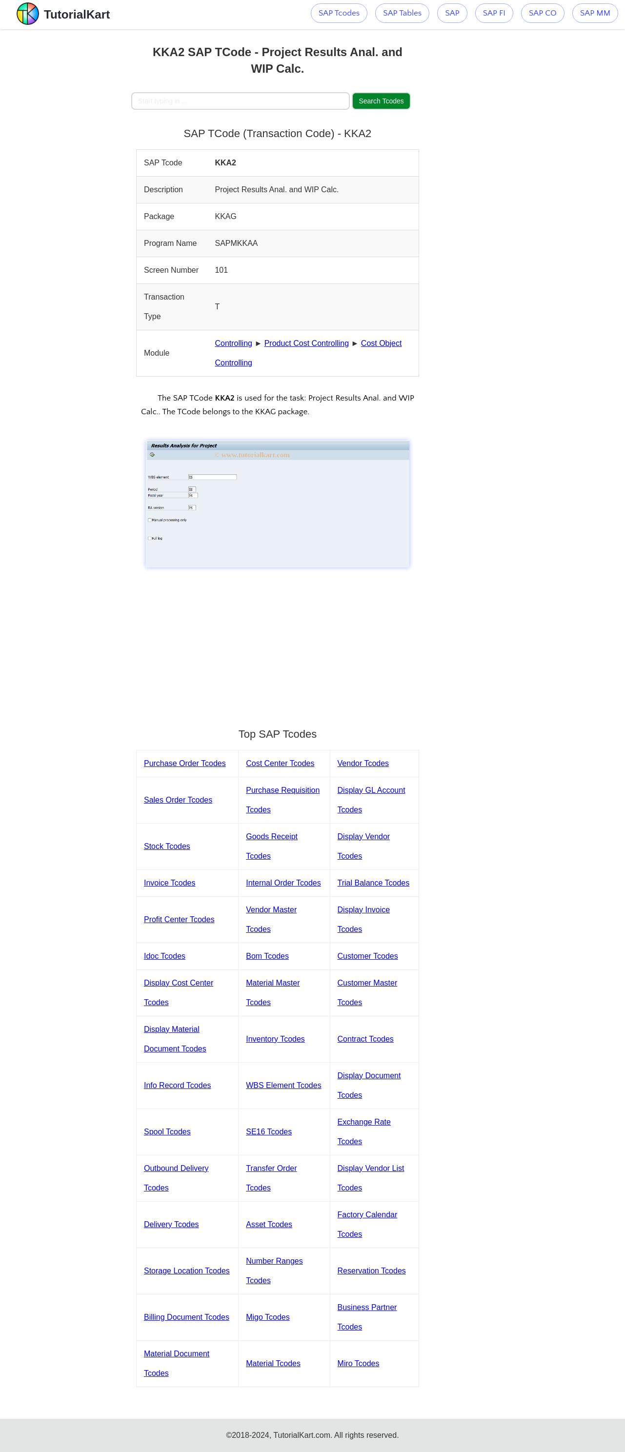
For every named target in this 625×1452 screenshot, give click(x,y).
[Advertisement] (65, 175)
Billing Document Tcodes (186, 1317)
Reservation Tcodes (372, 1271)
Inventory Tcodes (275, 1039)
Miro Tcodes (359, 1363)
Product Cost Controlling (306, 343)
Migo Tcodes (268, 1317)
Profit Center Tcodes (179, 919)
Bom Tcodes (267, 956)
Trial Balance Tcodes (374, 883)
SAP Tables (402, 13)
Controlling (233, 343)
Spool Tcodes (167, 1132)
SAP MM (595, 13)
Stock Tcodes (167, 846)
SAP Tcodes (339, 13)
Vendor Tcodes (363, 763)
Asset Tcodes (269, 1224)
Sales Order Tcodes (178, 800)
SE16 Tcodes (269, 1132)
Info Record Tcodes (177, 1085)
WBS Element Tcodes (283, 1085)
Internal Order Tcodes (283, 883)
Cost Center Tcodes (280, 763)
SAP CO (543, 13)
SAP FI (494, 13)
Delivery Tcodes (171, 1224)
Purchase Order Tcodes (185, 763)
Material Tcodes (273, 1363)
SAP (452, 13)
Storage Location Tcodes (187, 1271)
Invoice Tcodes (170, 883)
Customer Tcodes (368, 956)
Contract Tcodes (366, 1039)
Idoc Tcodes (164, 956)
